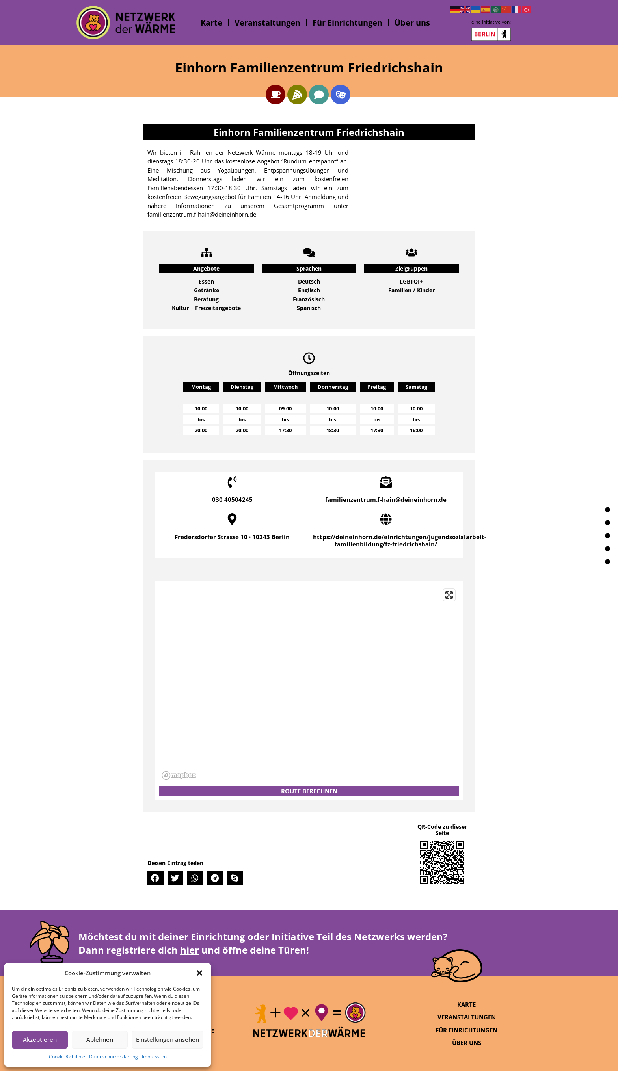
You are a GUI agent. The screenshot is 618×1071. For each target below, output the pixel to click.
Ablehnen (99, 1039)
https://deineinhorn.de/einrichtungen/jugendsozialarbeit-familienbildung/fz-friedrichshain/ (399, 540)
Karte (211, 22)
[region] (309, 683)
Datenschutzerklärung (113, 1056)
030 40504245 (232, 499)
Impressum (154, 1056)
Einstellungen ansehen (167, 1039)
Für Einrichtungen (347, 22)
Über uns (412, 22)
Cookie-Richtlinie (67, 1056)
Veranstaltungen (267, 22)
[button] (199, 973)
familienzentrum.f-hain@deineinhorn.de (386, 499)
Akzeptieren (40, 1039)
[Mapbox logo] (179, 775)
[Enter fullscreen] (449, 595)
